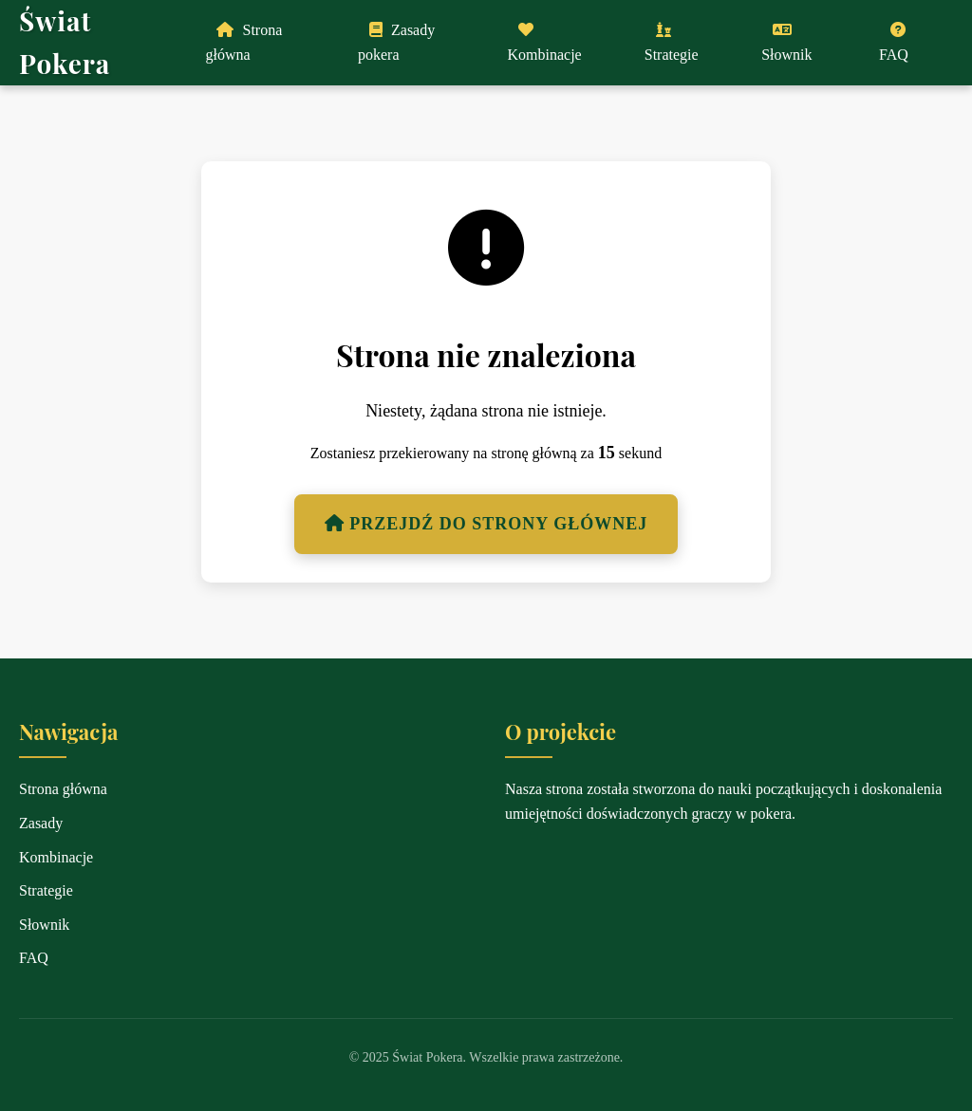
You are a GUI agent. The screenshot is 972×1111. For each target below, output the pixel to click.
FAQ (893, 42)
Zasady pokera (396, 42)
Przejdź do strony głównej (486, 523)
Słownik (786, 42)
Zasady (41, 823)
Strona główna (243, 42)
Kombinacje (544, 42)
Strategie (672, 42)
